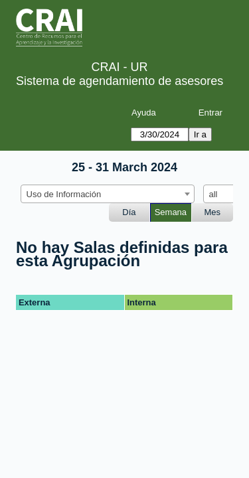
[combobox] (108, 194)
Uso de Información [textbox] (64, 194)
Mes (213, 212)
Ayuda (143, 113)
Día (128, 212)
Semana (171, 212)
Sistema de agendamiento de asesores (119, 81)
